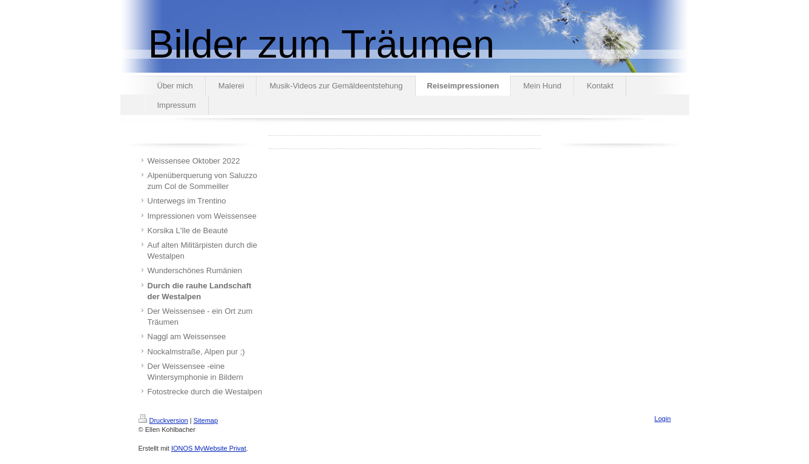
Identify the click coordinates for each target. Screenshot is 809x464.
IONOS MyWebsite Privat (208, 448)
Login (663, 418)
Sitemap (206, 420)
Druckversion (163, 420)
